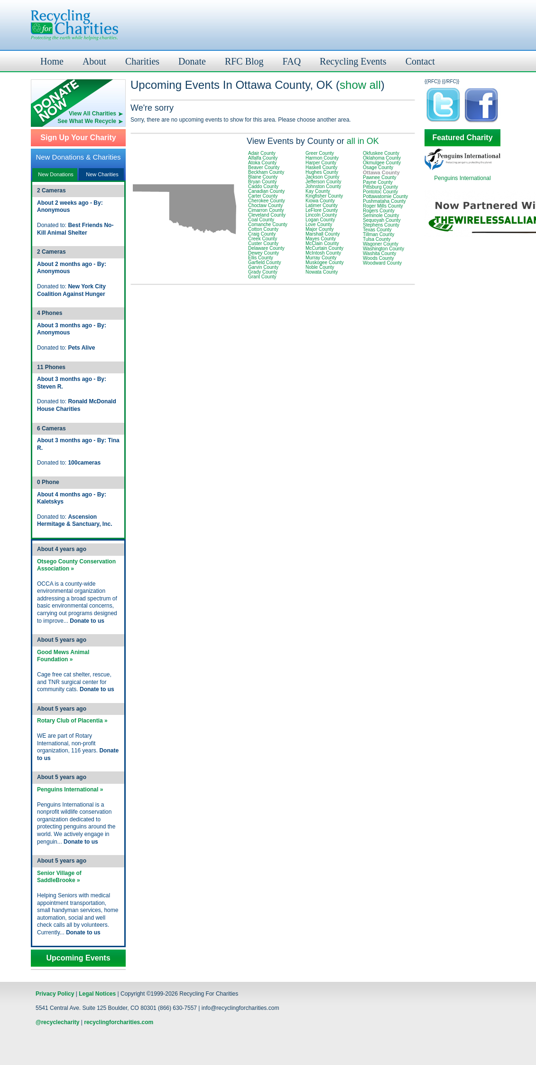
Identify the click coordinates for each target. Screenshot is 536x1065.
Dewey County (263, 253)
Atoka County (262, 162)
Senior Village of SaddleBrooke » (59, 877)
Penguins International (462, 178)
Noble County (319, 267)
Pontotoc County (380, 191)
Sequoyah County (382, 220)
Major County (319, 229)
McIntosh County (323, 253)
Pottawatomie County (385, 196)
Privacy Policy (55, 993)
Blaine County (262, 177)
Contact (420, 61)
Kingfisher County (324, 196)
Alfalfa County (262, 158)
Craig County (262, 234)
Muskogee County (324, 262)
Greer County (319, 153)
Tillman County (378, 234)
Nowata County (321, 272)
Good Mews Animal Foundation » (63, 656)
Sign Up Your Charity (78, 138)
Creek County (262, 238)
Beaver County (263, 167)
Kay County (317, 191)
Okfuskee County (381, 153)
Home (52, 61)
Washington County (383, 248)
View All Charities (92, 113)
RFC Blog (244, 61)
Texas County (377, 229)
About (94, 61)
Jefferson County (323, 181)
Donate (192, 61)
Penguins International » (70, 789)
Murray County (321, 257)
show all (360, 84)
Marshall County (322, 234)
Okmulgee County (382, 162)
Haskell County (321, 167)
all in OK (363, 141)
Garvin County (263, 267)
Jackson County (322, 177)
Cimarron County (266, 210)
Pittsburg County (380, 187)
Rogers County (379, 210)
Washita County (379, 253)
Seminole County (381, 215)
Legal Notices (97, 993)
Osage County (378, 167)
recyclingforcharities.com (118, 1022)
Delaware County (266, 248)
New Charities (102, 174)
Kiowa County (320, 200)
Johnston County (323, 186)
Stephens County (381, 225)
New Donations (56, 174)
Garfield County (264, 262)
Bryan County (262, 181)
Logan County (320, 219)
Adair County (262, 153)
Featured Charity (462, 138)
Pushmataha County (384, 201)
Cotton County (263, 229)
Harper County (320, 162)
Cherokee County (266, 200)
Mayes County (320, 238)
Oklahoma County (382, 158)
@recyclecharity (57, 1022)
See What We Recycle (86, 121)
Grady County (262, 272)
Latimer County (321, 205)
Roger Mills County (383, 206)
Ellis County (260, 257)
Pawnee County (380, 177)
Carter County (262, 196)
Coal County (261, 219)
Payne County (378, 182)
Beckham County (266, 172)
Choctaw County (265, 205)
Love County (318, 224)
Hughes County (321, 172)
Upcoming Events (78, 958)
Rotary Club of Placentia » (72, 720)
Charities (142, 61)
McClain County (322, 243)
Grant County (262, 276)
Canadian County (266, 191)
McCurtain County (324, 248)
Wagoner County (380, 244)
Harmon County (322, 158)
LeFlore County (321, 210)
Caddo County (263, 186)
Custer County (263, 243)
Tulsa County (377, 239)
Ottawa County (381, 172)
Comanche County (267, 224)
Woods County (378, 258)
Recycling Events (353, 61)
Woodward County (382, 263)
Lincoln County (321, 215)
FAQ (292, 61)
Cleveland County (267, 215)
